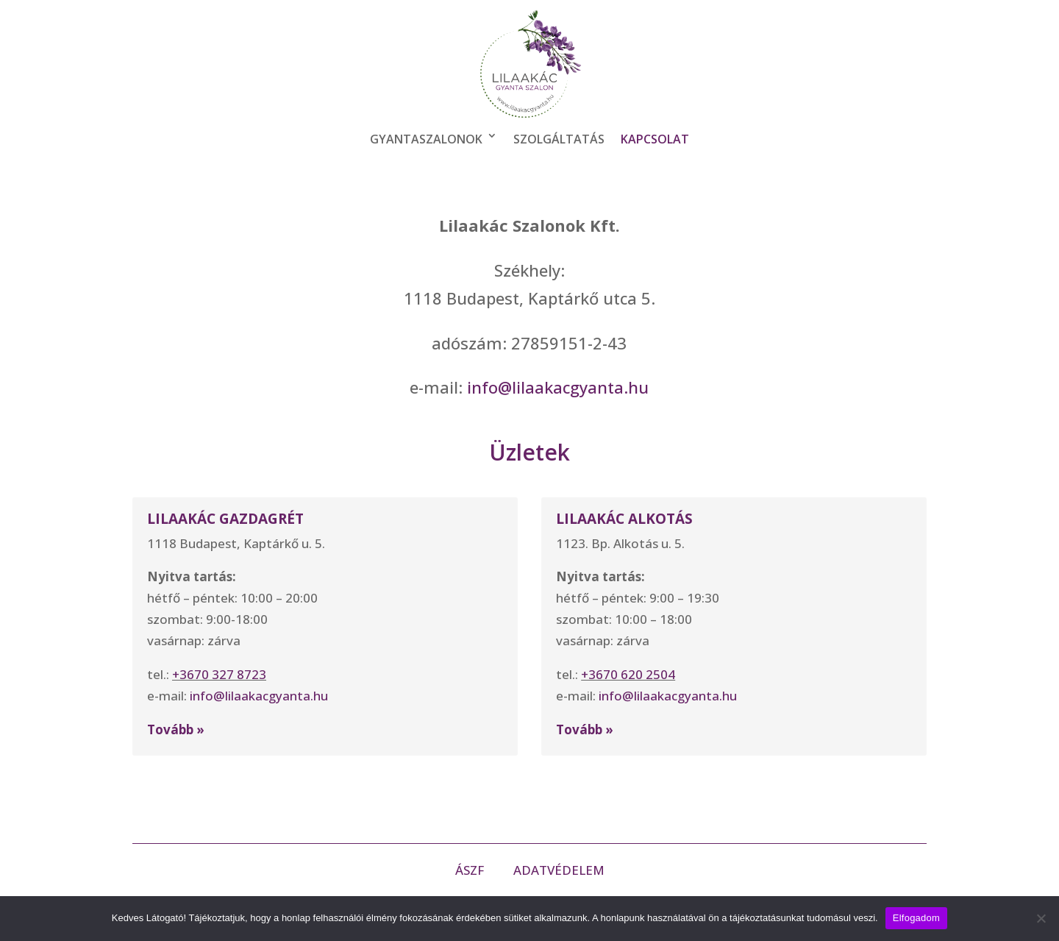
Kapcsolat (655, 139)
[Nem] (1040, 918)
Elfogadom (916, 917)
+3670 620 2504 (628, 674)
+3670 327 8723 (219, 674)
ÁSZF (471, 870)
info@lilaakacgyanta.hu (558, 387)
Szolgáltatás (559, 139)
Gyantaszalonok (426, 139)
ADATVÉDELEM (559, 870)
